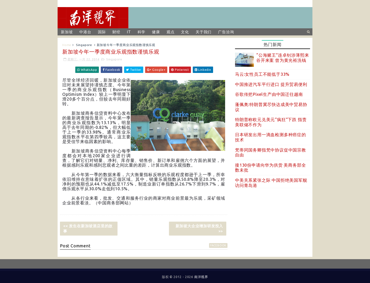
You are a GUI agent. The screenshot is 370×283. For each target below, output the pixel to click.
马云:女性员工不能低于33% (262, 74)
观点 (171, 32)
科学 (142, 32)
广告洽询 (226, 32)
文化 (185, 32)
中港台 (85, 32)
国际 (102, 32)
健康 (156, 32)
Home (66, 44)
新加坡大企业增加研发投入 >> (199, 228)
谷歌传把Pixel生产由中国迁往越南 (269, 94)
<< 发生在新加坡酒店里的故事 (88, 228)
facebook (218, 245)
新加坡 (67, 32)
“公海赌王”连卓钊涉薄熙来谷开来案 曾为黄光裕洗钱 (282, 58)
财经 (116, 32)
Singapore (84, 44)
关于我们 (203, 32)
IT (129, 32)
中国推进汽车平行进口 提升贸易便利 (271, 84)
